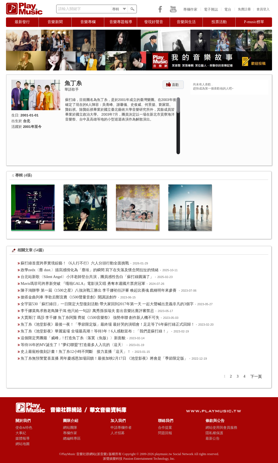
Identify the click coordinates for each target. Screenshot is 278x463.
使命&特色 (23, 427)
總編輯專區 (72, 438)
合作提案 (165, 427)
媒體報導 (22, 438)
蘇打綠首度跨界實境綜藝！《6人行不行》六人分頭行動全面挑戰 (75, 263)
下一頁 (256, 377)
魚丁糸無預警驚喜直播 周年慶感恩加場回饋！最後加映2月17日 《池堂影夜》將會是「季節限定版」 (104, 358)
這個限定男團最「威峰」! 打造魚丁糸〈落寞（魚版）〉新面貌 (73, 338)
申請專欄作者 (121, 427)
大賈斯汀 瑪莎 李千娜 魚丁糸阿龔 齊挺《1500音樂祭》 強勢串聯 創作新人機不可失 (90, 318)
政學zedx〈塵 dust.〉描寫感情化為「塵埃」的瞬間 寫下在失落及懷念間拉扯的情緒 (90, 270)
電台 (227, 9)
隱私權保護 (214, 433)
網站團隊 (70, 427)
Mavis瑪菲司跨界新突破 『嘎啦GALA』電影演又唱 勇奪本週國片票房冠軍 (83, 284)
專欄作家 (190, 9)
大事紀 (20, 433)
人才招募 (117, 433)
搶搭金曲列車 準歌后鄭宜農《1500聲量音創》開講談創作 (69, 297)
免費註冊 (244, 9)
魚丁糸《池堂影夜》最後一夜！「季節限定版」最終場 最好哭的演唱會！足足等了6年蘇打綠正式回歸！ (108, 324)
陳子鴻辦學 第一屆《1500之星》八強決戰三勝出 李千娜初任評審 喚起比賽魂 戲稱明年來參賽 (99, 290)
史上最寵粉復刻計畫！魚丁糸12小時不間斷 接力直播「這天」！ (76, 352)
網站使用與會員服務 (221, 427)
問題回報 (165, 433)
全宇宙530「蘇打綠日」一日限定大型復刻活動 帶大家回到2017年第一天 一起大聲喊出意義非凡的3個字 (107, 304)
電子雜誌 (211, 9)
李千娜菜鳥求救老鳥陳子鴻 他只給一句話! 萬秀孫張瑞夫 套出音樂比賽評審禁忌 (87, 311)
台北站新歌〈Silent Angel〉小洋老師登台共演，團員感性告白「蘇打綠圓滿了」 (87, 277)
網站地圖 (22, 444)
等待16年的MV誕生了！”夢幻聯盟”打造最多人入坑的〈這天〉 (73, 345)
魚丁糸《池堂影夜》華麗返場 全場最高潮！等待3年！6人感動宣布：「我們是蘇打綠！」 (95, 331)
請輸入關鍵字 (69, 9)
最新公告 (213, 438)
